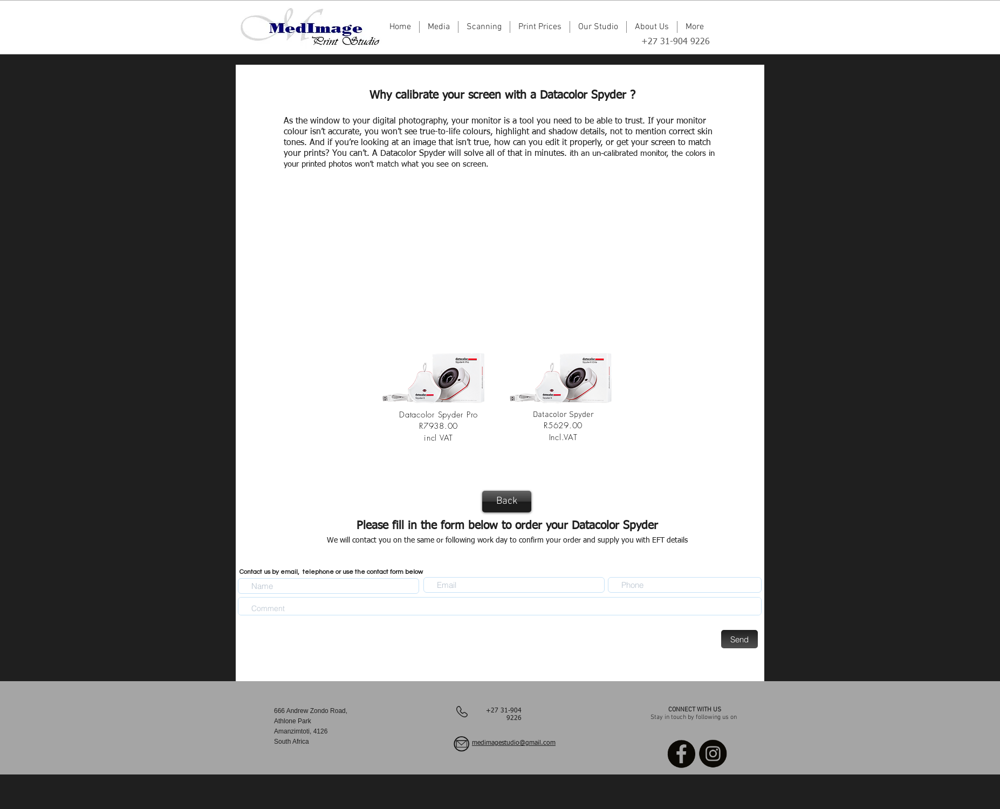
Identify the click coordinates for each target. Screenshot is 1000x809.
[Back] (506, 501)
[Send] (739, 639)
